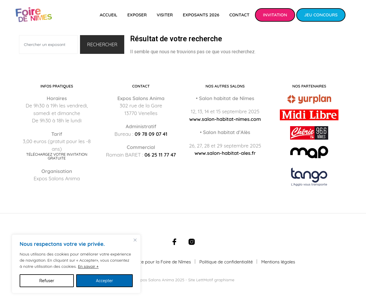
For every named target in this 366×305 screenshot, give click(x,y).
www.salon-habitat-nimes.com (225, 119)
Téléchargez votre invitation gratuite (56, 156)
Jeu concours (321, 15)
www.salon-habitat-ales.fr (225, 153)
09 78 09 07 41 (151, 134)
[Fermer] (135, 240)
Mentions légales (278, 262)
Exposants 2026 (201, 15)
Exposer (137, 15)
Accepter (104, 280)
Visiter (165, 15)
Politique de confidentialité (226, 262)
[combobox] (48, 44)
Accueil (108, 15)
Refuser (46, 280)
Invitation (275, 15)
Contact (239, 15)
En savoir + (88, 266)
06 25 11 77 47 (160, 155)
